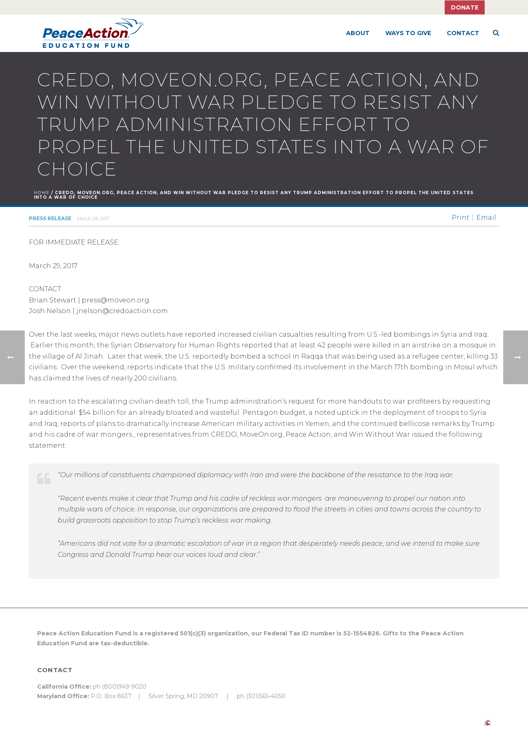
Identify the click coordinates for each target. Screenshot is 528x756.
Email (486, 217)
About (358, 33)
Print (460, 217)
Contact (463, 33)
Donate (464, 7)
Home (42, 192)
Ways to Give (408, 33)
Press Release (50, 218)
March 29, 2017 (93, 218)
